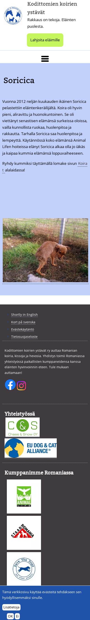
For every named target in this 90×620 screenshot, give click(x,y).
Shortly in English (24, 314)
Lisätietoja (11, 609)
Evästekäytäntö (22, 329)
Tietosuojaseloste (24, 336)
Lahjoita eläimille (45, 39)
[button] (45, 59)
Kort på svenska (23, 322)
